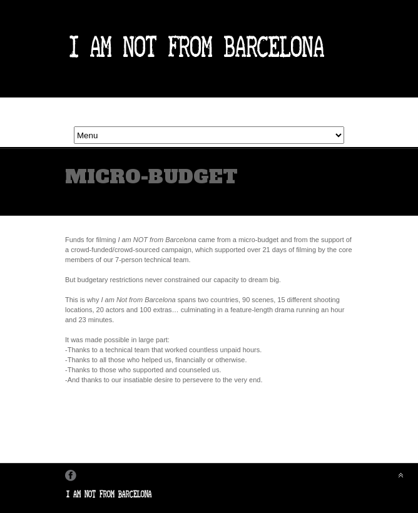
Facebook (70, 475)
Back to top (400, 475)
